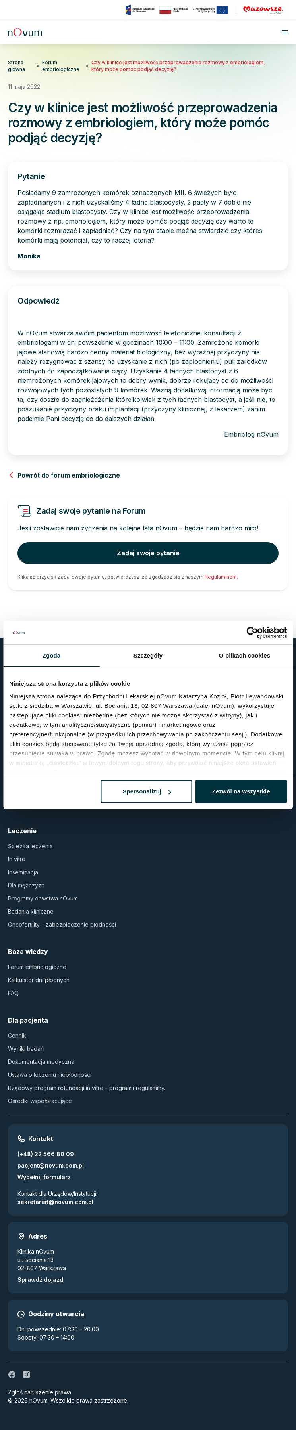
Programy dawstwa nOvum (43, 898)
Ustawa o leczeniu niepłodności (49, 1074)
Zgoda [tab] (52, 655)
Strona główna (16, 65)
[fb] (12, 1374)
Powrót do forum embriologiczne (64, 475)
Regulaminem (221, 577)
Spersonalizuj (147, 791)
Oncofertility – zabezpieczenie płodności (62, 924)
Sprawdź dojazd (40, 1279)
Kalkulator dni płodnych (39, 980)
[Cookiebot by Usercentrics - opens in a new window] (252, 633)
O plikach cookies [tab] (244, 655)
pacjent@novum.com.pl (50, 1165)
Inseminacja (23, 872)
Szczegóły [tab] (148, 655)
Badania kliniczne (31, 911)
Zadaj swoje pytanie (148, 553)
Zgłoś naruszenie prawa (39, 1392)
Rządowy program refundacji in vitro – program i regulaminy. (86, 1087)
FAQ (13, 993)
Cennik (17, 1035)
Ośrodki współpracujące (40, 1100)
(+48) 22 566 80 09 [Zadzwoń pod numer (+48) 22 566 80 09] (45, 1154)
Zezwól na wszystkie (241, 791)
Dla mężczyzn (26, 885)
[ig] (26, 1374)
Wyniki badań (26, 1048)
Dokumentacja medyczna (41, 1061)
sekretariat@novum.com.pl (55, 1202)
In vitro (16, 859)
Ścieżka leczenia (30, 846)
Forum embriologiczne (60, 65)
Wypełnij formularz (44, 1177)
